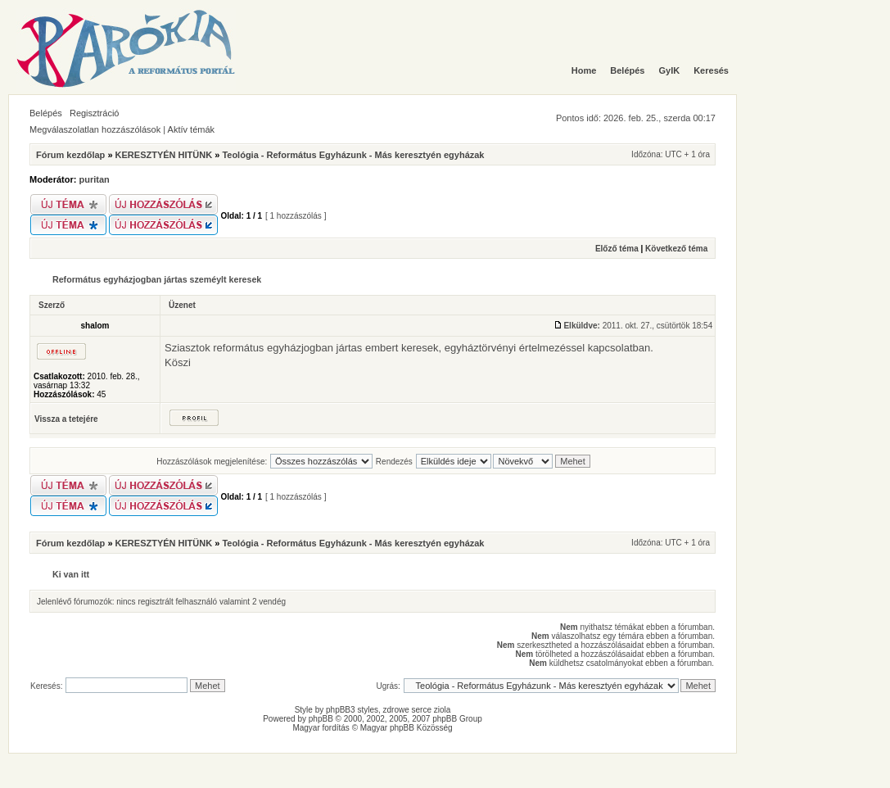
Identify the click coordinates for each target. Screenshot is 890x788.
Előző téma (617, 248)
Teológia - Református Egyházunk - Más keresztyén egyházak (353, 155)
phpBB (321, 718)
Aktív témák (191, 129)
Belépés (45, 113)
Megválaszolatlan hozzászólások (94, 129)
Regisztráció (95, 113)
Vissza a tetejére (66, 418)
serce (421, 709)
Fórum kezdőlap (70, 155)
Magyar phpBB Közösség (406, 727)
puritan (94, 179)
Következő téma (676, 248)
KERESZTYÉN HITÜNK (164, 155)
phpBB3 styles (352, 709)
